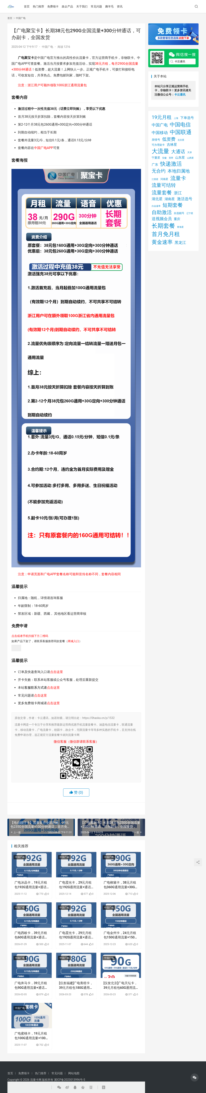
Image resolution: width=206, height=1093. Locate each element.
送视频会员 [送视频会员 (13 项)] (162, 218)
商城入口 (73, 641)
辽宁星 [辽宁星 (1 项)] (189, 213)
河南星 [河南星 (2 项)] (164, 179)
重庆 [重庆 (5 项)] (177, 219)
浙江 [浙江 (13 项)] (178, 193)
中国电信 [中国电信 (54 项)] (180, 125)
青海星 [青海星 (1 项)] (180, 227)
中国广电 (47, 46)
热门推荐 (38, 6)
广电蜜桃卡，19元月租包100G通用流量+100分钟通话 (31, 1036)
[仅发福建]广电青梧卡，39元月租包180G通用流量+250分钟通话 (76, 985)
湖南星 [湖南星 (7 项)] (170, 199)
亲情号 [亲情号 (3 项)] (156, 139)
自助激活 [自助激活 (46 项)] (162, 212)
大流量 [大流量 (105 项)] (160, 151)
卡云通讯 (179, 94)
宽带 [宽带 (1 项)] (171, 158)
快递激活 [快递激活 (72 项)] (171, 164)
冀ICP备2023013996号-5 (69, 1079)
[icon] (195, 1077)
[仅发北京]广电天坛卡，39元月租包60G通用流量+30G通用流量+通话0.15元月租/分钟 (121, 985)
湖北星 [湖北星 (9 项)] (157, 199)
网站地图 (73, 1073)
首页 (27, 6)
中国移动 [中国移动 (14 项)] (160, 132)
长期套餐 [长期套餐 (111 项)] (163, 225)
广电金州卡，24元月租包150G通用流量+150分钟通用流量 (121, 935)
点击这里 (56, 672)
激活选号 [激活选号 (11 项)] (184, 199)
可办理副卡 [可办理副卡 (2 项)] (158, 144)
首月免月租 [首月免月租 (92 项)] (166, 234)
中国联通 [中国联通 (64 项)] (181, 132)
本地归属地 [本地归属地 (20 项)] (179, 171)
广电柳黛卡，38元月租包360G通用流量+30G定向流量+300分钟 (120, 885)
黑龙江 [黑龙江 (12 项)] (180, 242)
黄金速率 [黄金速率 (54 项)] (162, 242)
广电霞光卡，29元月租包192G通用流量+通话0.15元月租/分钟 (75, 885)
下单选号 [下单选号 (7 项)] (187, 118)
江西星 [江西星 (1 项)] (155, 179)
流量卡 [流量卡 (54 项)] (178, 178)
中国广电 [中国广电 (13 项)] (160, 125)
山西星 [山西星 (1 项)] (190, 158)
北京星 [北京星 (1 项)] (181, 140)
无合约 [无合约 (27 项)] (159, 171)
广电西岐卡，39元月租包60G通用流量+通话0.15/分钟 (30, 935)
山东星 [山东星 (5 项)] (180, 157)
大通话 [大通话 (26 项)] (178, 151)
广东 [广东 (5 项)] (155, 164)
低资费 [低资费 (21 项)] (168, 139)
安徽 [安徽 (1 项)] (164, 158)
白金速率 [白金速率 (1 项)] (156, 206)
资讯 (120, 6)
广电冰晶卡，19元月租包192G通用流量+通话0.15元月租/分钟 (30, 885)
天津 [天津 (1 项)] (189, 152)
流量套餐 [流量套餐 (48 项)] (162, 192)
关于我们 (82, 6)
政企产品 (67, 6)
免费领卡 (53, 6)
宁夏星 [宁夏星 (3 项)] (156, 157)
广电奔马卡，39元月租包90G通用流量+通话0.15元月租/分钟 (30, 985)
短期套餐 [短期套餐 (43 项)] (173, 205)
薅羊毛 (109, 6)
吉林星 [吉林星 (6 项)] (172, 145)
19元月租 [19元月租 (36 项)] (162, 117)
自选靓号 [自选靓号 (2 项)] (179, 213)
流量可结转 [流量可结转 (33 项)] (164, 185)
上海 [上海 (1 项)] (176, 118)
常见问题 (96, 6)
